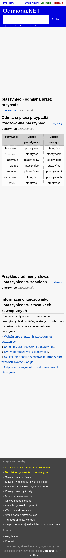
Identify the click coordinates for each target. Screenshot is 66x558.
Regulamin (11, 536)
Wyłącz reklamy (32, 3)
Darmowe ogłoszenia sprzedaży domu (27, 467)
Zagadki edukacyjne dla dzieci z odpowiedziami (33, 524)
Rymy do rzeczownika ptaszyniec (26, 352)
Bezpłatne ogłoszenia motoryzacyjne (26, 472)
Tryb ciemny (8, 3)
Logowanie (46, 3)
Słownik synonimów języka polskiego (26, 481)
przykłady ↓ (58, 123)
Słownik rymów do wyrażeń (21, 505)
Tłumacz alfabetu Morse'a (20, 519)
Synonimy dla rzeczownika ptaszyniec (29, 346)
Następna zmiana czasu (19, 495)
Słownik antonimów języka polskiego (26, 486)
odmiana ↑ (58, 282)
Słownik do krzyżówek (18, 477)
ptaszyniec (9, 110)
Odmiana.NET (21, 11)
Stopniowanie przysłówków (21, 514)
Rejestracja (58, 3)
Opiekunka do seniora (18, 500)
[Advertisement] (33, 62)
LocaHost (33, 555)
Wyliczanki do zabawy (18, 510)
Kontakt (9, 541)
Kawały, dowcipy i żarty (18, 491)
